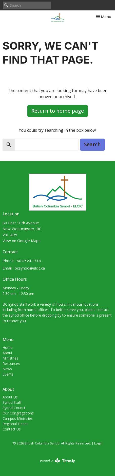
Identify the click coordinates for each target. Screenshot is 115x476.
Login (98, 443)
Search (92, 144)
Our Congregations (18, 413)
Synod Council (14, 407)
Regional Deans (15, 423)
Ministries (10, 358)
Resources (11, 363)
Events (8, 374)
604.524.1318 (29, 260)
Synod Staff (12, 402)
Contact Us (12, 429)
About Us (10, 397)
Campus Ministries (18, 418)
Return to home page (57, 110)
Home (8, 347)
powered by (57, 460)
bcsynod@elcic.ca (30, 268)
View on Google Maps (22, 240)
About (7, 352)
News (7, 368)
